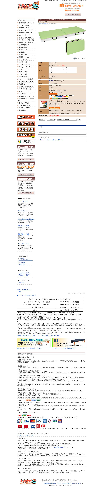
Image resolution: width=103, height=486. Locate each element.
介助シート (46, 23)
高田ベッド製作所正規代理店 (63, 483)
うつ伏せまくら (24, 76)
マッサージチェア (24, 67)
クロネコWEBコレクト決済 (25, 435)
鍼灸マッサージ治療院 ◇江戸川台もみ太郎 (24, 275)
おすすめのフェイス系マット (26, 219)
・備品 (48, 139)
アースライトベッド (25, 25)
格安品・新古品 (24, 103)
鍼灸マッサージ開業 (23, 225)
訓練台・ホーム (24, 57)
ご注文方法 (21, 258)
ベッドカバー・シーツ (26, 81)
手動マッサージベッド (26, 42)
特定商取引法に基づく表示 (50, 483)
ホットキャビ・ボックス (26, 96)
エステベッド (23, 62)
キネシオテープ (24, 91)
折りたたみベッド (24, 27)
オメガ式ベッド (24, 45)
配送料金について (59, 447)
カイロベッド (23, 59)
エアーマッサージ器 (25, 89)
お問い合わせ (22, 264)
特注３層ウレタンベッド (26, 23)
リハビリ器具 (23, 54)
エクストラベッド (24, 35)
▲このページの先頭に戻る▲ (26, 295)
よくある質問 (22, 262)
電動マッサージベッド (26, 37)
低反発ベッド (23, 47)
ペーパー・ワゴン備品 (26, 79)
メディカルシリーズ (25, 64)
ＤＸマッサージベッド (26, 30)
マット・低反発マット (26, 86)
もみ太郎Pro (40, 23)
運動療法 (22, 52)
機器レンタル (23, 72)
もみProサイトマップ (24, 272)
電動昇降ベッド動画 (23, 234)
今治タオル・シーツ (25, 94)
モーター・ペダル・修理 (26, 40)
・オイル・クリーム (57, 139)
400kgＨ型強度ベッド (25, 32)
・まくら (41, 139)
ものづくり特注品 (24, 108)
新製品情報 (22, 110)
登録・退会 (21, 282)
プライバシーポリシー (77, 483)
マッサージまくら (24, 74)
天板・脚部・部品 (24, 105)
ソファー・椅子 (24, 69)
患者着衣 (22, 84)
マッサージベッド (23, 201)
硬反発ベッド (23, 50)
